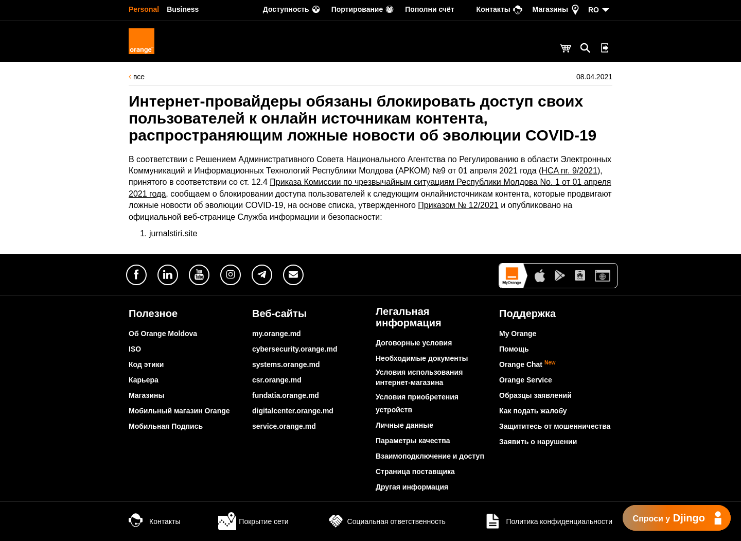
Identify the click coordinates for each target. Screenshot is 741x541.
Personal (144, 9)
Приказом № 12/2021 (458, 205)
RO (593, 10)
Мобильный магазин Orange (179, 411)
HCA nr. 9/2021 (569, 170)
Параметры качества (413, 441)
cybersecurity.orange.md (294, 349)
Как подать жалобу (533, 411)
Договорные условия (414, 343)
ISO (135, 349)
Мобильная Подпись (166, 426)
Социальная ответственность (386, 521)
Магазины (146, 395)
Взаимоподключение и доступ (430, 456)
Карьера (143, 380)
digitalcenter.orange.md (292, 411)
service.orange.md (284, 426)
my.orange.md (276, 333)
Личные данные (404, 425)
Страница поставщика (415, 471)
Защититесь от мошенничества (554, 426)
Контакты (154, 521)
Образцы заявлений (535, 395)
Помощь (514, 349)
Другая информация (412, 487)
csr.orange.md (277, 380)
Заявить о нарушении (538, 442)
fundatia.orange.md (285, 395)
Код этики (146, 364)
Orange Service (525, 380)
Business (183, 9)
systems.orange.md (286, 364)
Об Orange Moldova (163, 333)
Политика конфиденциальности (548, 521)
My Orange (517, 333)
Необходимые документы (422, 358)
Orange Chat (527, 364)
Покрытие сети (253, 521)
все (137, 77)
